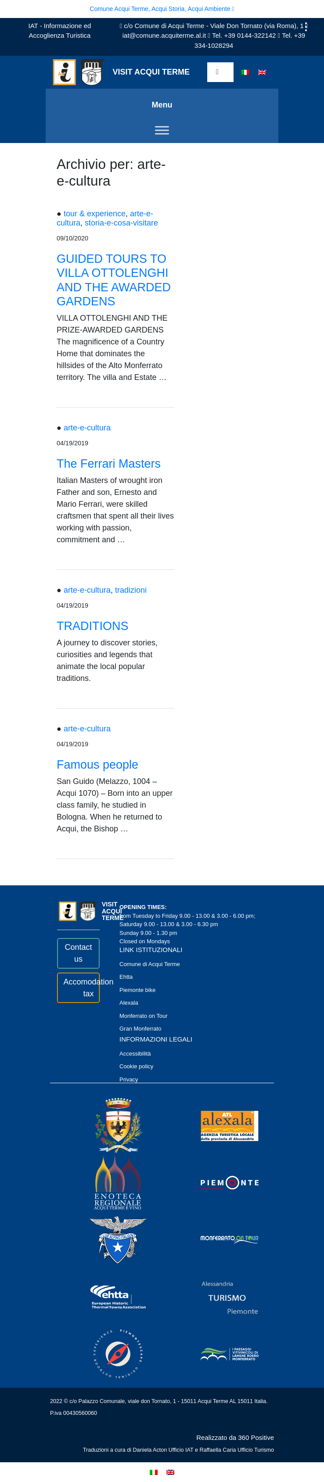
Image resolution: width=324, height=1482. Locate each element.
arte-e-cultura (87, 427)
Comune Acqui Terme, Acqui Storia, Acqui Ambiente (162, 8)
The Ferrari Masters (109, 463)
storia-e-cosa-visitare (121, 222)
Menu (162, 104)
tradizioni (131, 590)
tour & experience (95, 213)
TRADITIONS (93, 626)
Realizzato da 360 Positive (235, 1437)
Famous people (97, 764)
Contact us (78, 953)
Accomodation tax (79, 987)
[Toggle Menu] (162, 130)
